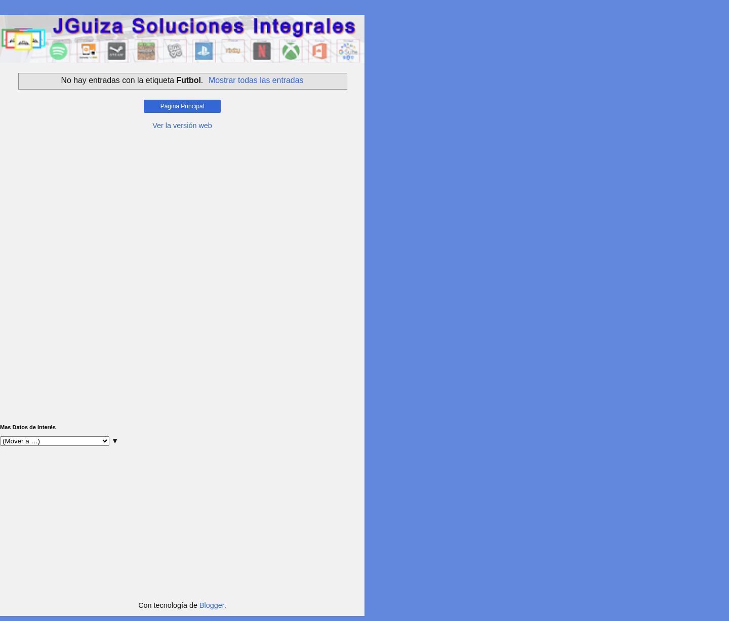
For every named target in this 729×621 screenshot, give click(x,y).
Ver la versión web (182, 125)
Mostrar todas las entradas (256, 80)
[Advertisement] (182, 206)
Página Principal (182, 106)
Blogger (211, 605)
